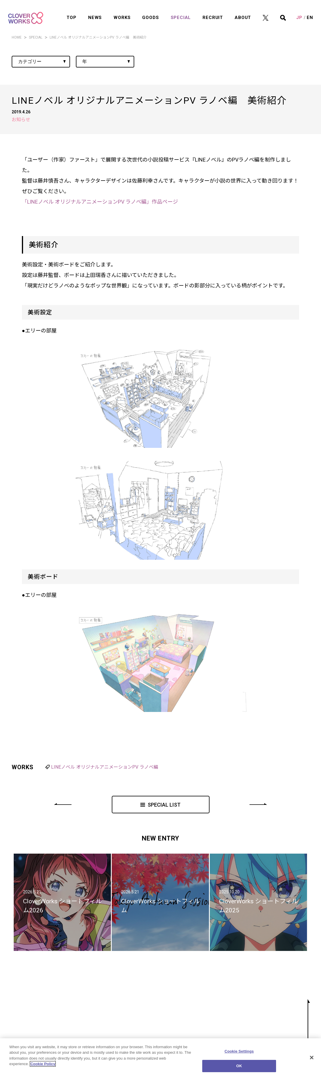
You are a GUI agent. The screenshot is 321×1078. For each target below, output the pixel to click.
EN (310, 12)
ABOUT (243, 12)
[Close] (311, 1057)
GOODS (150, 12)
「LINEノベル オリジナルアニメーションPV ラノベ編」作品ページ (100, 202)
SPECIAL (181, 12)
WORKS (122, 12)
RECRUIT (213, 12)
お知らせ (21, 119)
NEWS (95, 12)
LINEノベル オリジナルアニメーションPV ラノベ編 (104, 767)
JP (299, 12)
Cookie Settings (239, 1051)
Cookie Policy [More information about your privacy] (42, 1064)
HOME (17, 37)
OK (239, 1066)
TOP (71, 12)
